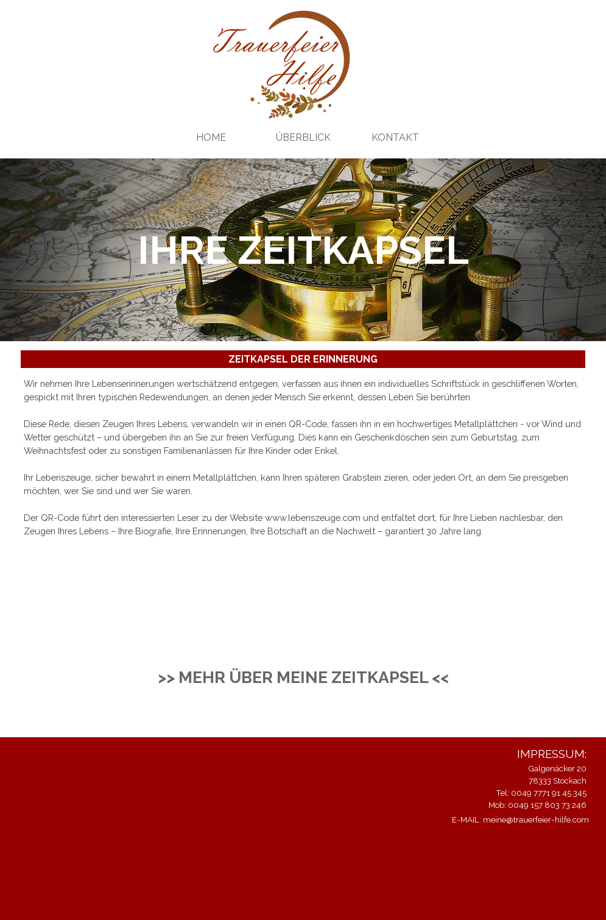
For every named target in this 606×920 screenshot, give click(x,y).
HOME (211, 137)
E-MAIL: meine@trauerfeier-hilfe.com (520, 819)
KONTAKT (395, 137)
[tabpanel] (303, 457)
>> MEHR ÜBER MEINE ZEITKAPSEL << (303, 677)
